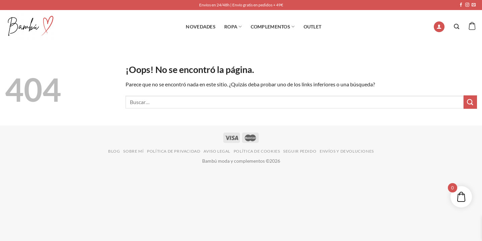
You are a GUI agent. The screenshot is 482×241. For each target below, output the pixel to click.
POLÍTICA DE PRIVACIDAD (173, 151)
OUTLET (313, 26)
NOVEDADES (201, 26)
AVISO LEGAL (217, 151)
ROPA (233, 26)
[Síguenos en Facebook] (461, 5)
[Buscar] (456, 26)
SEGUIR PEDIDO (299, 151)
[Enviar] (470, 101)
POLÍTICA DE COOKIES (257, 151)
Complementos (273, 26)
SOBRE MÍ (133, 151)
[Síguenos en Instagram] (467, 5)
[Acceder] (439, 26)
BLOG (114, 151)
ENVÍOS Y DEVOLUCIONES (347, 151)
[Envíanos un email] (474, 5)
